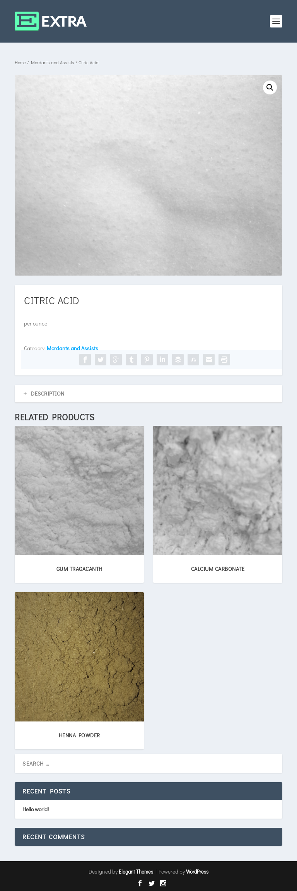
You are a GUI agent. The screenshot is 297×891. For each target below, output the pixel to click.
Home (20, 62)
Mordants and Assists (52, 62)
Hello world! (35, 809)
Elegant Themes (136, 871)
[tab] (148, 394)
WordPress (197, 871)
